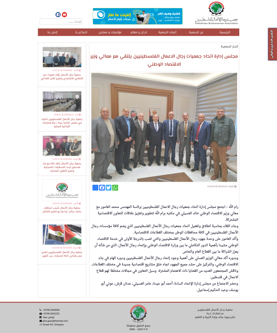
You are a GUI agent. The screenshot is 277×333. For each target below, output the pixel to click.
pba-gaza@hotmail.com (55, 321)
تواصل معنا (48, 317)
